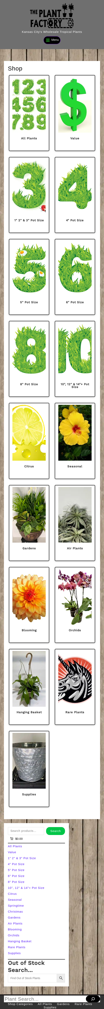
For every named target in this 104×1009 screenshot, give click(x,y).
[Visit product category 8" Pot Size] (29, 359)
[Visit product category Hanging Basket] (29, 687)
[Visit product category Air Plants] (75, 523)
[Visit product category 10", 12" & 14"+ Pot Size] (75, 359)
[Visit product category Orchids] (75, 605)
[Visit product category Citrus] (29, 441)
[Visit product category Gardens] (29, 523)
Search (55, 831)
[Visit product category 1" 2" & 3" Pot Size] (29, 195)
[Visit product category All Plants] (29, 113)
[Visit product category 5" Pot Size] (29, 277)
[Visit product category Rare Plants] (75, 687)
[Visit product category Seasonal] (75, 441)
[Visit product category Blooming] (29, 605)
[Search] (93, 999)
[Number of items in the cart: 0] (16, 839)
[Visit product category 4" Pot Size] (75, 195)
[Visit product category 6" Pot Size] (75, 277)
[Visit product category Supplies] (29, 769)
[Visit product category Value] (75, 113)
